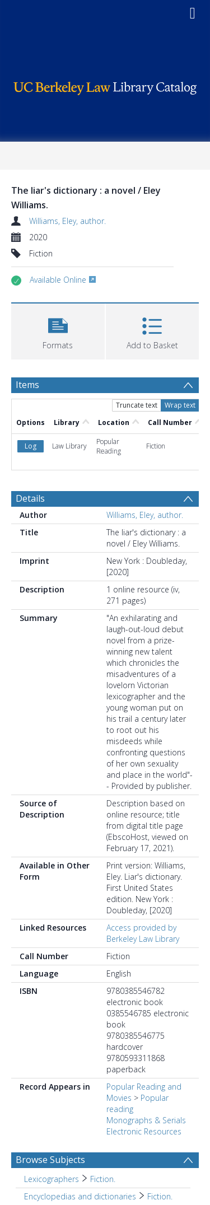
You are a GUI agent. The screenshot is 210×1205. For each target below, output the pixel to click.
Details (30, 498)
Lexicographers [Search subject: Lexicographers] (51, 1179)
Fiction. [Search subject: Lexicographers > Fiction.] (102, 1179)
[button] (58, 330)
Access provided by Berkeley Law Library (142, 933)
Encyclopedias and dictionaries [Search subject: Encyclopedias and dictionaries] (80, 1196)
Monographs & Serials (146, 1120)
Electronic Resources (143, 1131)
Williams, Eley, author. (67, 221)
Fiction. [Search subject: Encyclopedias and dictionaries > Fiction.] (159, 1196)
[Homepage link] (105, 85)
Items (27, 385)
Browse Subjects (50, 1159)
